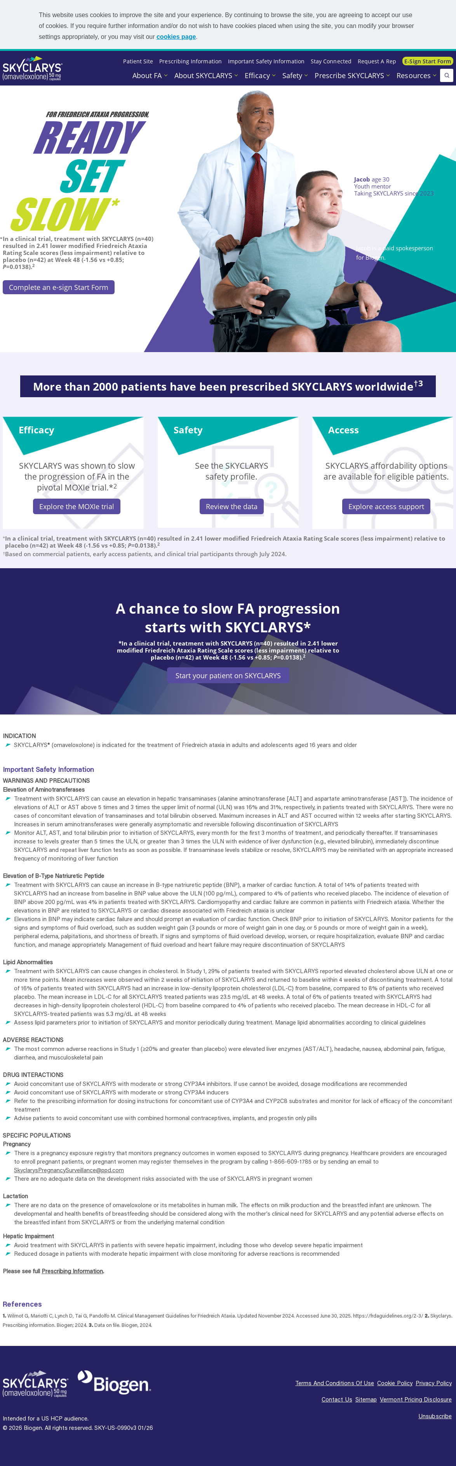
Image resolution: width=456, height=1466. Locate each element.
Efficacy (258, 75)
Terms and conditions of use (334, 1383)
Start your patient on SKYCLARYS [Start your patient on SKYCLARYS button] (228, 675)
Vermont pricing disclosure (416, 1399)
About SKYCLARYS (204, 75)
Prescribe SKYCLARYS (350, 75)
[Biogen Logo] (114, 1382)
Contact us (337, 1399)
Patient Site (138, 61)
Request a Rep (377, 61)
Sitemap (366, 1399)
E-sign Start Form (427, 61)
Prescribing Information (190, 61)
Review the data (232, 506)
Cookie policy (394, 1383)
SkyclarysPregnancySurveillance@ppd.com (69, 1170)
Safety (293, 75)
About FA (148, 75)
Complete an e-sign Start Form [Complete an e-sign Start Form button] (58, 287)
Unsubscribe (435, 1416)
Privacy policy (434, 1383)
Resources (415, 75)
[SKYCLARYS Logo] (36, 1384)
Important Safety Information (266, 61)
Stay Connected (331, 61)
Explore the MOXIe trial (76, 506)
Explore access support (386, 506)
